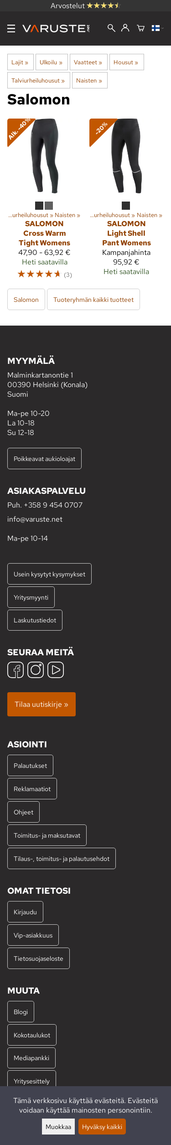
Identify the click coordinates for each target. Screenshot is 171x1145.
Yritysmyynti (31, 597)
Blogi (21, 1011)
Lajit (19, 62)
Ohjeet (23, 812)
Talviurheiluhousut (38, 80)
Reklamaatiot (32, 788)
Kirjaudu (25, 911)
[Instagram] (35, 671)
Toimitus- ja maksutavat (47, 835)
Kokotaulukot (32, 1035)
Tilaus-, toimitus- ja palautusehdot (61, 858)
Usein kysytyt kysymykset (49, 574)
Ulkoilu (51, 62)
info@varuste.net (34, 519)
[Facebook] (15, 671)
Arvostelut (86, 5)
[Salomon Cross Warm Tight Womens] (44, 203)
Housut (126, 62)
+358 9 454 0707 (53, 505)
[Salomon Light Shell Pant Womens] (126, 203)
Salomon (26, 299)
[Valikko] (11, 28)
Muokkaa (58, 1126)
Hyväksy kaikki (102, 1126)
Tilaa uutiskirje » (41, 704)
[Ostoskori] (141, 28)
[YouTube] (55, 671)
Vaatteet (88, 62)
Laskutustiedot (35, 620)
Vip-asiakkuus (33, 935)
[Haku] (111, 29)
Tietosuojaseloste (38, 958)
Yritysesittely (32, 1081)
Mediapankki (31, 1057)
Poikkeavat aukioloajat (44, 458)
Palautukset (30, 765)
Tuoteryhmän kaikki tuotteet (93, 299)
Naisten (89, 80)
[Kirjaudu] (125, 28)
